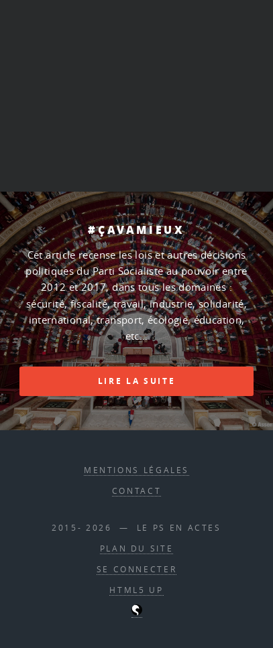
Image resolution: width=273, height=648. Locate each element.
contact (136, 491)
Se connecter (137, 569)
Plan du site (137, 548)
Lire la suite (136, 381)
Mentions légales (136, 470)
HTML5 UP (136, 590)
